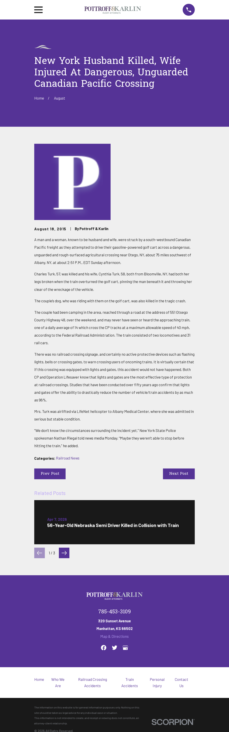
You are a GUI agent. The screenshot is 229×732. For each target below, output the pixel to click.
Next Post (178, 474)
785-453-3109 (114, 612)
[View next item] (64, 553)
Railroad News (67, 458)
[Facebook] (103, 647)
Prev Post (50, 474)
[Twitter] (114, 647)
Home (39, 679)
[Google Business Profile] (125, 647)
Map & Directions (114, 636)
